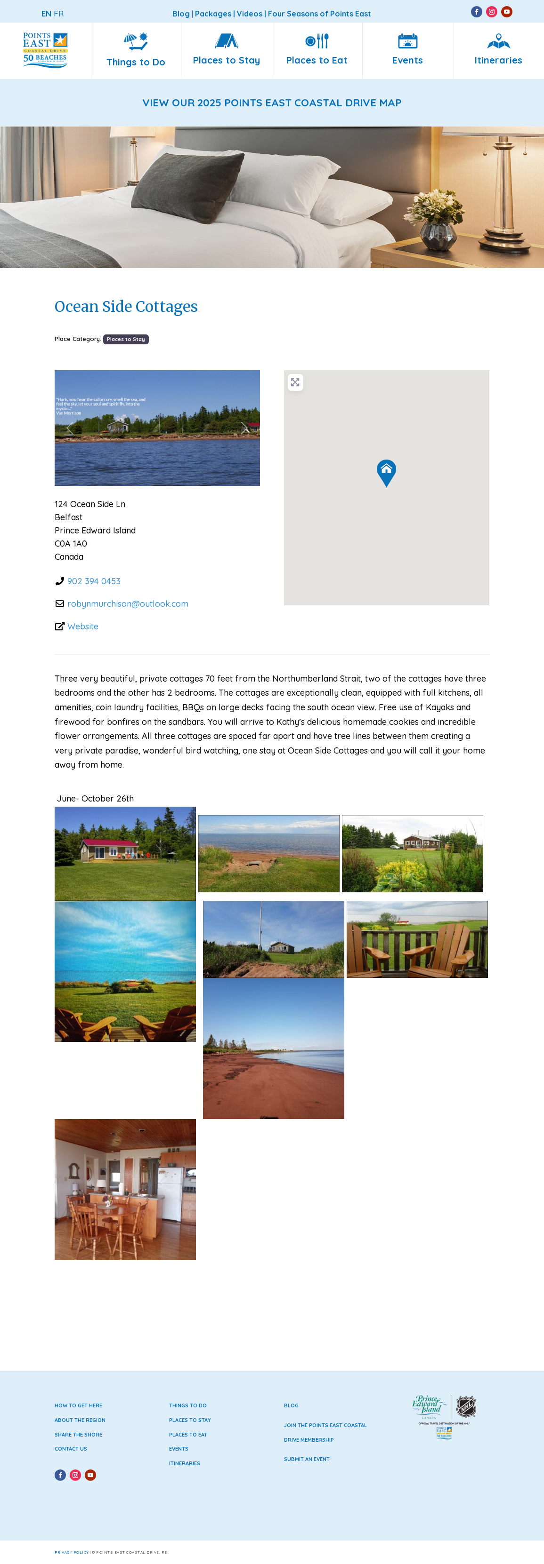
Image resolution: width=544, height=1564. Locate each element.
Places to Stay (126, 339)
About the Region (80, 1420)
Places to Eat (188, 1434)
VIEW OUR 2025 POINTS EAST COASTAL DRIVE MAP (272, 102)
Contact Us (71, 1448)
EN (46, 13)
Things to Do (188, 1405)
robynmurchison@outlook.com (127, 603)
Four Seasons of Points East (319, 13)
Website (82, 626)
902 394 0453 (94, 581)
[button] (70, 428)
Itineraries (184, 1463)
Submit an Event (307, 1459)
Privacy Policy (72, 1552)
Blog (291, 1405)
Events (178, 1448)
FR (59, 13)
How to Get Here (78, 1405)
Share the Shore (78, 1434)
